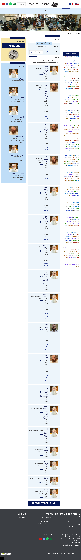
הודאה (77, 151)
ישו (78, 258)
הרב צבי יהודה (75, 95)
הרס (67, 202)
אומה (74, 125)
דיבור (69, 136)
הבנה (77, 230)
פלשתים (67, 236)
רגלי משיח (76, 251)
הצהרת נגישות (22, 517)
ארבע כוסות (71, 140)
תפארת (70, 202)
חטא (77, 238)
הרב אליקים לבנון (45, 77)
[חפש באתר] (21, 4)
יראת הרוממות (75, 147)
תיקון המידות (75, 89)
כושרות (78, 524)
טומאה (71, 219)
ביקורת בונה (46, 490)
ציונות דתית (68, 91)
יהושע (69, 110)
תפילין (77, 159)
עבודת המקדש (72, 142)
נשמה (66, 84)
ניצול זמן (66, 232)
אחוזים (77, 91)
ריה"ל (77, 191)
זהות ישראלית (71, 117)
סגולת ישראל (66, 80)
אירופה (77, 226)
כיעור (68, 87)
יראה (72, 256)
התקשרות (72, 174)
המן (64, 247)
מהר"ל (73, 234)
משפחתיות (73, 114)
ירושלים (69, 132)
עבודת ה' (76, 61)
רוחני (67, 209)
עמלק (69, 104)
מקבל (66, 65)
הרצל (65, 170)
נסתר (74, 181)
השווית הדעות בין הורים (46, 189)
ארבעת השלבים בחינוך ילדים (45, 218)
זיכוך (66, 262)
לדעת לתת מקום (46, 357)
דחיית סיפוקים (72, 168)
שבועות (66, 168)
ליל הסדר (76, 108)
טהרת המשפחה (75, 189)
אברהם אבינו (70, 185)
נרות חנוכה (70, 155)
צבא (70, 241)
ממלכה (67, 121)
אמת (69, 93)
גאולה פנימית (75, 247)
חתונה (65, 110)
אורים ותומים (68, 198)
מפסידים (70, 127)
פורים (72, 161)
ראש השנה (76, 127)
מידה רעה (76, 157)
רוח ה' (77, 136)
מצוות (65, 155)
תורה (65, 224)
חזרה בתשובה (75, 211)
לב (74, 110)
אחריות (77, 155)
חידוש (67, 217)
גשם (70, 95)
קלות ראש (68, 102)
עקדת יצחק (76, 138)
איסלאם (71, 144)
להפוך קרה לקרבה (46, 326)
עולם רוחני (73, 166)
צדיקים (69, 63)
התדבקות (69, 221)
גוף (78, 102)
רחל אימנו (76, 170)
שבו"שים (25, 11)
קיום (77, 59)
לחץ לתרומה (13, 46)
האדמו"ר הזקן (75, 132)
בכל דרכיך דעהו (74, 97)
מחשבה (65, 106)
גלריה (36, 11)
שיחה (66, 264)
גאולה (70, 151)
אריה (72, 176)
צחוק (65, 76)
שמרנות (77, 117)
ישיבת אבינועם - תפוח (73, 520)
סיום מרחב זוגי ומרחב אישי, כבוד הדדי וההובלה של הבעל (45, 91)
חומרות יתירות (75, 221)
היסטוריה (66, 256)
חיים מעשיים (67, 189)
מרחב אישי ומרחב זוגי (46, 159)
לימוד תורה (72, 209)
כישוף (68, 67)
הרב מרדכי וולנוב (46, 102)
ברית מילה (69, 224)
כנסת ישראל (75, 202)
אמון (66, 247)
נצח (74, 153)
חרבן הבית (76, 104)
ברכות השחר (75, 123)
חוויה (67, 183)
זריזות (66, 181)
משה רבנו (67, 238)
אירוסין (77, 260)
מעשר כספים (68, 147)
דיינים (72, 67)
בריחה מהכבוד (75, 213)
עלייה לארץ (76, 72)
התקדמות (76, 106)
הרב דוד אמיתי (46, 331)
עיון (67, 136)
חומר (70, 232)
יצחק (77, 179)
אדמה (65, 67)
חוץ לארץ (72, 78)
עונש (71, 236)
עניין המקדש (72, 249)
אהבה (64, 245)
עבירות (72, 106)
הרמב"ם (73, 91)
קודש (77, 121)
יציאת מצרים (75, 243)
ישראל (67, 206)
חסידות (69, 253)
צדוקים (68, 228)
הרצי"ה (65, 63)
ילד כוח (70, 65)
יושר (64, 230)
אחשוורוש (72, 87)
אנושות (73, 159)
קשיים (67, 241)
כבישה (77, 174)
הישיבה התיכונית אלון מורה (72, 522)
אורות (71, 172)
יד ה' (77, 119)
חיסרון (73, 151)
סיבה (77, 93)
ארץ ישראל (69, 89)
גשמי (67, 258)
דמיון (67, 234)
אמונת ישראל (71, 226)
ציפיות (77, 57)
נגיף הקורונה (75, 70)
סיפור (67, 230)
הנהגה (70, 258)
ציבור (73, 84)
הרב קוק (65, 251)
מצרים (73, 260)
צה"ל (77, 142)
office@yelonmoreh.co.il (71, 545)
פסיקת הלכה (68, 194)
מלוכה (65, 104)
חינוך (72, 253)
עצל (64, 99)
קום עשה (76, 200)
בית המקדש (67, 129)
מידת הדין (76, 253)
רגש (67, 144)
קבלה (72, 196)
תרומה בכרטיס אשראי (46, 517)
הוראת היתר (76, 129)
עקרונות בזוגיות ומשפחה (45, 209)
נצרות (66, 82)
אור (70, 183)
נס (65, 151)
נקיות (73, 245)
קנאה (72, 200)
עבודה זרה (73, 183)
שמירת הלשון (72, 119)
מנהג (70, 234)
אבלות (66, 157)
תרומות (17, 11)
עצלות (77, 78)
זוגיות (70, 262)
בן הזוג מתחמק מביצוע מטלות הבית (45, 433)
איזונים (70, 123)
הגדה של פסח (67, 200)
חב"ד (66, 142)
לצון (72, 157)
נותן (70, 256)
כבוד (72, 110)
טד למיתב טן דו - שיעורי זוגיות (46, 315)
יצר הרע (68, 97)
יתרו (68, 249)
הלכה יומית (67, 164)
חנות (31, 11)
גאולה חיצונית (75, 194)
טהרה (69, 213)
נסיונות (67, 179)
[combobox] (50, 47)
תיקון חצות (69, 211)
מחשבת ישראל (75, 241)
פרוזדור (71, 217)
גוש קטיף (76, 161)
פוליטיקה (76, 215)
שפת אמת (76, 256)
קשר (64, 70)
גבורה (71, 138)
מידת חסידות (68, 112)
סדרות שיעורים (57, 12)
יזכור (11, 11)
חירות (70, 243)
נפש (77, 183)
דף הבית (78, 34)
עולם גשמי (76, 144)
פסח (77, 125)
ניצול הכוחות (75, 232)
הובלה (69, 159)
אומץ (69, 166)
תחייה (71, 153)
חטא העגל (73, 93)
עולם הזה (72, 228)
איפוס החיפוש (33, 56)
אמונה (66, 123)
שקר (67, 151)
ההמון (77, 181)
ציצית (69, 264)
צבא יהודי (76, 196)
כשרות (74, 219)
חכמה (74, 191)
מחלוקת (73, 264)
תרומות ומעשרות (74, 204)
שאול (70, 187)
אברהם (75, 102)
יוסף (70, 245)
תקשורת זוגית (75, 187)
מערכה (68, 174)
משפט (70, 84)
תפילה (77, 65)
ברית (72, 108)
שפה (71, 191)
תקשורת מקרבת (45, 296)
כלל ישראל (70, 251)
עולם (70, 121)
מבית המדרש (67, 12)
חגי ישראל (76, 176)
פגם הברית (76, 164)
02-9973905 (71, 539)
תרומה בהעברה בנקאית (46, 521)
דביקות (68, 161)
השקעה (77, 140)
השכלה (77, 234)
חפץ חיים (70, 181)
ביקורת (77, 84)
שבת (72, 104)
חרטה (68, 76)
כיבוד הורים (69, 99)
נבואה (69, 157)
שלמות (66, 213)
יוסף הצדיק (69, 70)
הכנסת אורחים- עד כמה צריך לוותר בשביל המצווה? (45, 412)
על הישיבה (76, 12)
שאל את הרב (45, 12)
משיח (67, 245)
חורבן (64, 228)
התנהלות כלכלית (74, 76)
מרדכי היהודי (68, 149)
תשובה (68, 57)
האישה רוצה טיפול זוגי (46, 464)
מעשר (77, 114)
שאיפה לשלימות (74, 80)
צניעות (73, 63)
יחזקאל (77, 63)
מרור (70, 206)
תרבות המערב (72, 230)
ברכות (73, 65)
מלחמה (70, 247)
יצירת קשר (22, 519)
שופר (71, 164)
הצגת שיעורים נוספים (44, 503)
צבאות (77, 87)
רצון (72, 136)
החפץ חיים (71, 215)
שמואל (77, 209)
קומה (72, 61)
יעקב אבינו (76, 217)
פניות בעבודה (75, 198)
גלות (77, 166)
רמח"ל (74, 121)
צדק (68, 138)
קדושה (70, 82)
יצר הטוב (76, 149)
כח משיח (76, 185)
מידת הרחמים (75, 224)
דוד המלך (76, 67)
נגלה (65, 161)
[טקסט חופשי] (36, 52)
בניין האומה (70, 59)
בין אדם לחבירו (75, 74)
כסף (77, 168)
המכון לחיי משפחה (74, 526)
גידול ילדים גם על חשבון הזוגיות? (45, 70)
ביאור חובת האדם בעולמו (72, 134)
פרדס (66, 140)
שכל (65, 97)
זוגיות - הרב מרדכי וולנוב (46, 116)
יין (69, 172)
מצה (74, 155)
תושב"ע (71, 72)
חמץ (68, 191)
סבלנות (71, 179)
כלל (66, 166)
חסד (67, 172)
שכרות (77, 266)
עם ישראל (76, 172)
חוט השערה (76, 236)
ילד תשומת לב (75, 206)
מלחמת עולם (70, 170)
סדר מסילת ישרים (68, 125)
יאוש (74, 59)
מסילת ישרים (75, 112)
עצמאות (74, 258)
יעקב (65, 117)
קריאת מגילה (75, 99)
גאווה (67, 243)
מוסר (65, 191)
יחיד (65, 57)
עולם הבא (72, 57)
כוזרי (68, 106)
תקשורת (69, 260)
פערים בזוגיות (46, 478)
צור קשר (6, 12)
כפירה (74, 179)
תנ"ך (64, 136)
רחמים (77, 228)
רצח (73, 149)
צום (74, 136)
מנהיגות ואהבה (45, 246)
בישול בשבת (75, 82)
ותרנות (77, 245)
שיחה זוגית (73, 238)
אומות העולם (67, 176)
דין (72, 102)
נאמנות (67, 119)
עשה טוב (66, 72)
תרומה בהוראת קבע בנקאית (45, 524)
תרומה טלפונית (48, 519)
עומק (68, 196)
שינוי (65, 59)
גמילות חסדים (75, 262)
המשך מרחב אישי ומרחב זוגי (46, 127)
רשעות (77, 153)
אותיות (77, 264)
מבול (77, 249)
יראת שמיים (68, 61)
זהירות (66, 226)
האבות (68, 153)
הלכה (68, 114)
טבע (77, 219)
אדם (71, 129)
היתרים (77, 110)
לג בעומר (68, 108)
